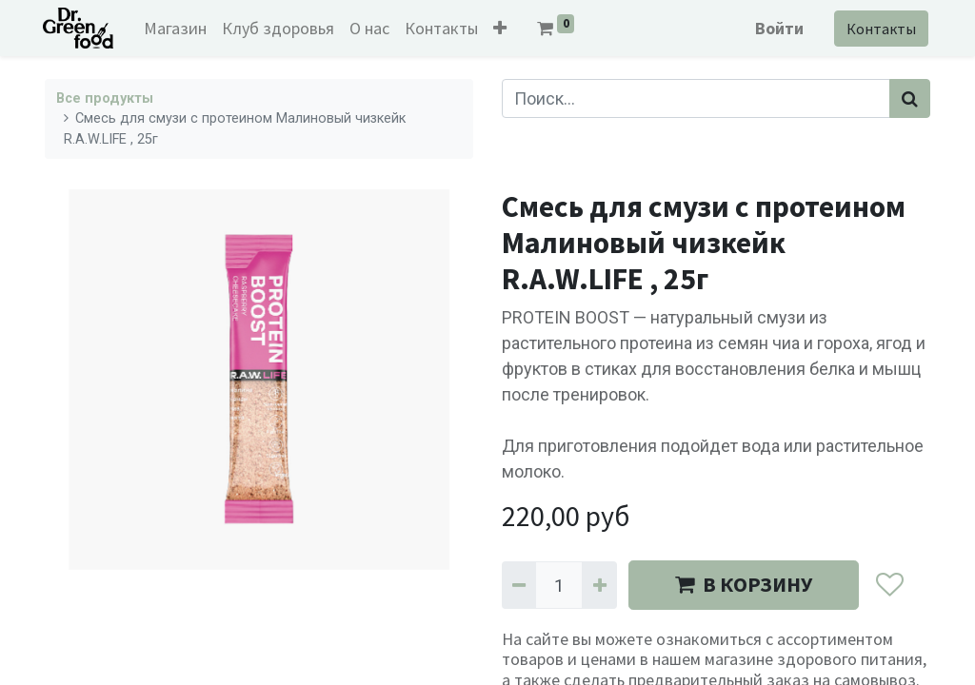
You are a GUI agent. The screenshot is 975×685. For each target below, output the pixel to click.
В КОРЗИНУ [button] (743, 584)
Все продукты (104, 98)
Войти (777, 28)
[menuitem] (178, 28)
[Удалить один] (519, 584)
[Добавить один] (599, 584)
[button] (502, 28)
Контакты (879, 28)
